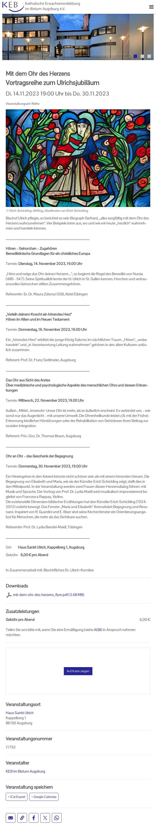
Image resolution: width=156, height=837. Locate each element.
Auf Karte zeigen (78, 671)
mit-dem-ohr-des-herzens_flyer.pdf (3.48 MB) (48, 594)
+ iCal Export (16, 797)
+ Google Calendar (43, 797)
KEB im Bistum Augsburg (25, 771)
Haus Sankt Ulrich (20, 712)
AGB (97, 629)
